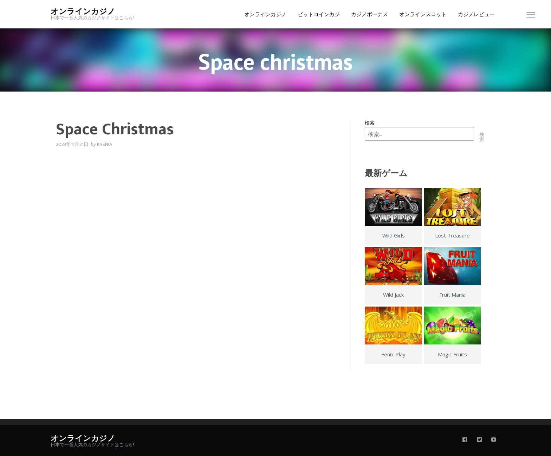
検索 (370, 122)
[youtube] (493, 440)
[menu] (530, 16)
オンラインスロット (423, 14)
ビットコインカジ (319, 14)
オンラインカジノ (83, 11)
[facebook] (465, 440)
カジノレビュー (476, 14)
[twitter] (479, 440)
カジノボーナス (369, 14)
